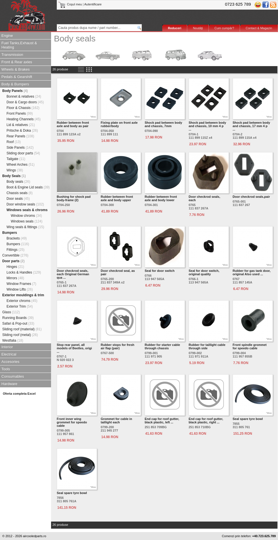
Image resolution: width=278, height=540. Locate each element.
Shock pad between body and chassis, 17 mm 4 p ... (251, 126)
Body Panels (15, 91)
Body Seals (14, 176)
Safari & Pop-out (18, 323)
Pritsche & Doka (22, 131)
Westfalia (12, 341)
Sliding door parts (23, 153)
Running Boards (18, 318)
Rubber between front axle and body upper (117, 198)
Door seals (18, 199)
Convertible (15, 255)
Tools (5, 369)
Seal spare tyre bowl (248, 419)
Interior (7, 347)
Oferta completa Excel (19, 393)
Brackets (17, 238)
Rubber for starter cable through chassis (162, 346)
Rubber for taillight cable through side (207, 346)
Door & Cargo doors (25, 102)
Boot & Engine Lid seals (28, 187)
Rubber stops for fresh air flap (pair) (117, 346)
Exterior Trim (20, 306)
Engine (7, 35)
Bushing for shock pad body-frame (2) (73, 198)
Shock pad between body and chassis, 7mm (163, 124)
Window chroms (26, 216)
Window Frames (21, 284)
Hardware (9, 384)
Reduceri (174, 28)
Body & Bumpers (15, 84)
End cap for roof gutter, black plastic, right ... (206, 420)
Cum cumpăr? (224, 28)
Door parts (13, 261)
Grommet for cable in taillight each (116, 420)
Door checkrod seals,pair (251, 196)
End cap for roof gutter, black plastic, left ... (162, 420)
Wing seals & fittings (25, 227)
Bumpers (9, 233)
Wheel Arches (21, 165)
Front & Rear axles (16, 62)
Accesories (10, 362)
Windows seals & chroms (27, 210)
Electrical (8, 354)
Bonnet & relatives (24, 96)
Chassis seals (20, 193)
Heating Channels (24, 119)
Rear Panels (20, 136)
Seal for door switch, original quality (204, 272)
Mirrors (15, 278)
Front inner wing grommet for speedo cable (72, 422)
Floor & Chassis (23, 108)
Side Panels (20, 148)
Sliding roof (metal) (20, 335)
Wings (15, 170)
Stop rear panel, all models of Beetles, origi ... (74, 348)
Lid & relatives (21, 125)
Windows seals (26, 221)
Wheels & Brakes (15, 69)
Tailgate (16, 159)
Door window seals (25, 204)
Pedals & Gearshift (16, 77)
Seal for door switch (159, 270)
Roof (14, 142)
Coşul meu (70, 4)
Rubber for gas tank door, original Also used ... (252, 272)
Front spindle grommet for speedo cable (250, 346)
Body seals (18, 182)
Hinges (15, 267)
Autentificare (93, 4)
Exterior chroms (22, 301)
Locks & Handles (24, 272)
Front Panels (20, 113)
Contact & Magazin (259, 28)
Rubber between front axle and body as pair (73, 124)
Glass (11, 312)
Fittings (15, 250)
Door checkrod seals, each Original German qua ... (73, 274)
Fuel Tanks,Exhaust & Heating (19, 45)
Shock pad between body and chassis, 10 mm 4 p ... (207, 126)
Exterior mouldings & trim (23, 295)
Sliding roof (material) (22, 329)
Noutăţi (198, 28)
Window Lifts (20, 289)
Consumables (12, 376)
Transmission (12, 54)
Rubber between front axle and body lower (161, 198)
